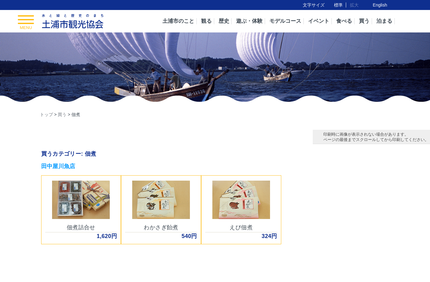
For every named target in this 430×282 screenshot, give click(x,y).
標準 (338, 4)
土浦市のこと (178, 21)
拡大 (354, 4)
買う (364, 21)
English (380, 4)
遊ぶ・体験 (249, 21)
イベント (318, 21)
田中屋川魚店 (58, 166)
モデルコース (285, 21)
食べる (344, 21)
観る (206, 21)
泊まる (384, 21)
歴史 (224, 21)
